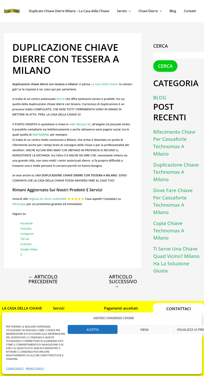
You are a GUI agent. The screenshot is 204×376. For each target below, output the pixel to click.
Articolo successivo (120, 281)
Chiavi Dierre (153, 11)
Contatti (191, 11)
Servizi (129, 11)
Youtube (25, 228)
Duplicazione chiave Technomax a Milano (176, 171)
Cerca (160, 45)
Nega (144, 330)
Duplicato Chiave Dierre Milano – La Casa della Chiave (75, 11)
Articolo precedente (43, 279)
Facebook (26, 223)
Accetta (92, 330)
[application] (134, 11)
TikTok (24, 239)
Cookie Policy (15, 368)
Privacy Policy (35, 368)
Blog (175, 11)
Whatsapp (19, 204)
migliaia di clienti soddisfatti (48, 199)
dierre (60, 99)
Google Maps (29, 249)
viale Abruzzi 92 (79, 124)
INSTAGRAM (40, 134)
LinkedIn (26, 244)
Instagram (27, 234)
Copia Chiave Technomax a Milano (168, 228)
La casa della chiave (104, 84)
